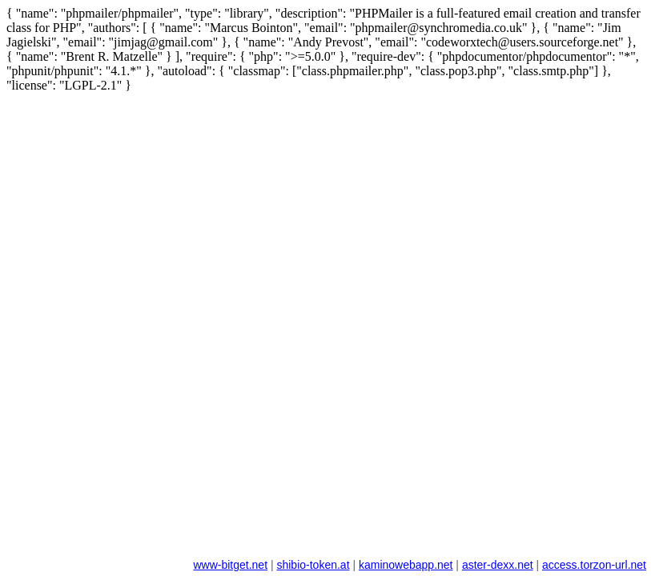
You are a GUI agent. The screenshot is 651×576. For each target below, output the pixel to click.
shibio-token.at (312, 564)
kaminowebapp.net (406, 564)
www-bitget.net (230, 564)
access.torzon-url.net (594, 564)
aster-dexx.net (497, 564)
